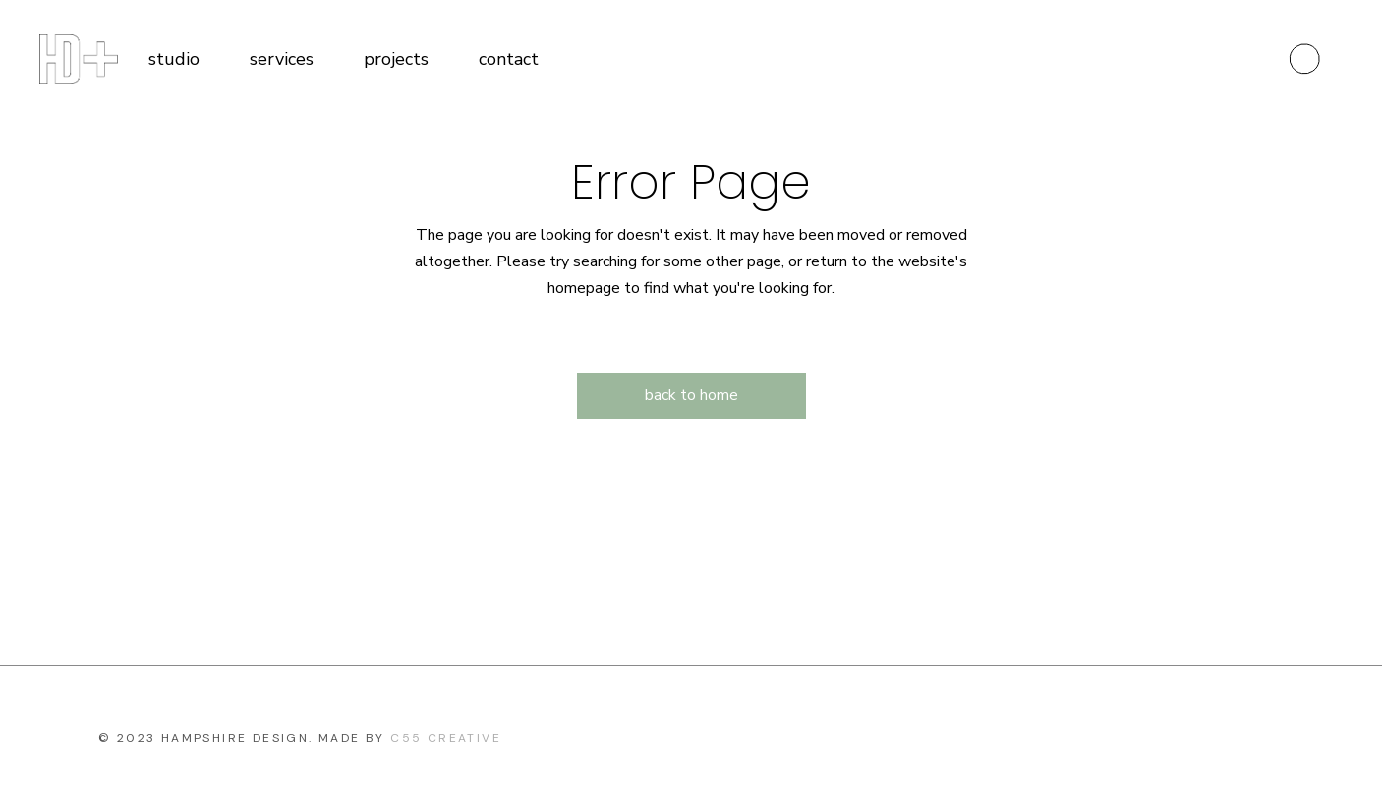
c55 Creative (445, 738)
